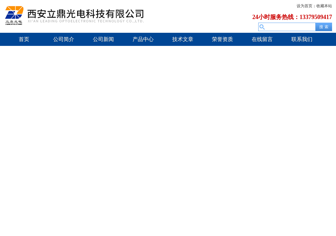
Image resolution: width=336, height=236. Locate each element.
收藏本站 (324, 6)
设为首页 (304, 6)
